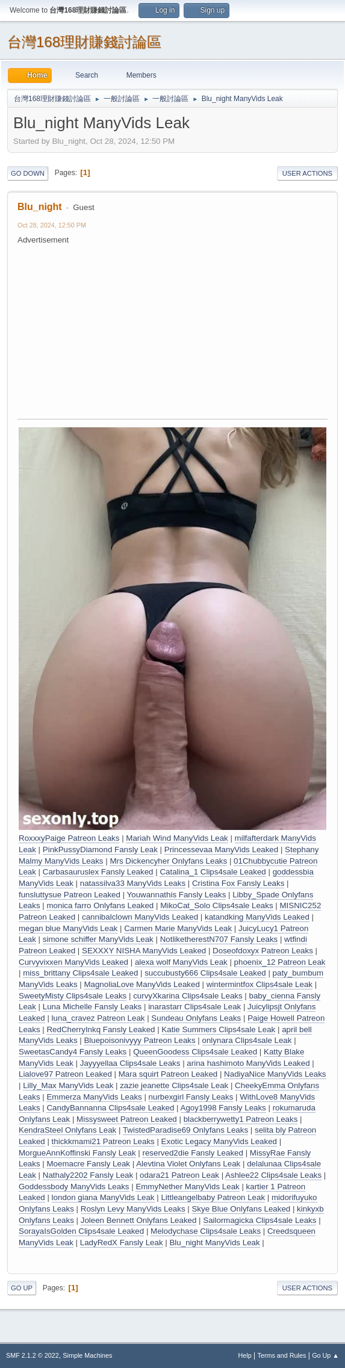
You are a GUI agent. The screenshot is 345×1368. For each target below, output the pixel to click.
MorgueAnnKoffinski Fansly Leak (77, 1152)
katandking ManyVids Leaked (257, 916)
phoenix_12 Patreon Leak (280, 962)
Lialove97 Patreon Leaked (65, 1074)
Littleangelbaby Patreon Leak (213, 1197)
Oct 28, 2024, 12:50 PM (51, 225)
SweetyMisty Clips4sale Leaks (72, 995)
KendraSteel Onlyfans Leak (67, 1129)
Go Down (28, 173)
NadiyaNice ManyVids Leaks (275, 1074)
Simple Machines (87, 1355)
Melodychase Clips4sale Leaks (206, 1231)
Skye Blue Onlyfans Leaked (240, 1208)
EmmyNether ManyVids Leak (187, 1186)
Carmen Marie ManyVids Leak (178, 928)
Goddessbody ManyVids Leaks (74, 1186)
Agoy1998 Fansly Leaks (223, 1107)
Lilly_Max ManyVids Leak (68, 1085)
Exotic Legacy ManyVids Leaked (219, 1141)
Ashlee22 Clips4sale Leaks (273, 1175)
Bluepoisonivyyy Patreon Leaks (139, 1040)
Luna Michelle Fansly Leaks (92, 1006)
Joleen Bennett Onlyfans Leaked (139, 1220)
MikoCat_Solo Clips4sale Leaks (216, 905)
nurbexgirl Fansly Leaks (191, 1096)
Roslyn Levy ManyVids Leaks (133, 1208)
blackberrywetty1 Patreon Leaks (241, 1119)
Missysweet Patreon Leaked (126, 1119)
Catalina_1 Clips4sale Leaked (213, 871)
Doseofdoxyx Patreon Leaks (263, 950)
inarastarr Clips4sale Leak (194, 1006)
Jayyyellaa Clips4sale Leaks (130, 1063)
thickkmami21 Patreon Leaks (103, 1141)
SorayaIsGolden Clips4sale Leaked (81, 1231)
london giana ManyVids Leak (103, 1197)
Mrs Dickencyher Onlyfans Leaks (168, 860)
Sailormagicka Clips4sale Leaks (259, 1220)
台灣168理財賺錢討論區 (84, 42)
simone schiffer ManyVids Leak (98, 939)
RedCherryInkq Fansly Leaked (100, 1029)
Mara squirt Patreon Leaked (168, 1074)
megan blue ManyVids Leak (68, 928)
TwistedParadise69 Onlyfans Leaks (185, 1129)
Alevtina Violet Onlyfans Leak (188, 1163)
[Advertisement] (181, 330)
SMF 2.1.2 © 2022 (32, 1355)
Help (245, 1355)
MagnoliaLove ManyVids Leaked (141, 984)
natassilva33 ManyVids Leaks (132, 883)
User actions (307, 173)
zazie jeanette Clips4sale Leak (174, 1085)
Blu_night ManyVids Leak (214, 1242)
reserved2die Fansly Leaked (192, 1152)
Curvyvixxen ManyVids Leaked (73, 962)
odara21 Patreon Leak (179, 1175)
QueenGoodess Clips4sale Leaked (195, 1051)
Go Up (22, 1288)
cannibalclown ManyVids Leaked (140, 916)
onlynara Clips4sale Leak (247, 1040)
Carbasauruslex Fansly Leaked (98, 871)
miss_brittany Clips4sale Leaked (80, 972)
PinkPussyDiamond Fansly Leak (100, 849)
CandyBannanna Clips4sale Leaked (110, 1107)
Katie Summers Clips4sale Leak (218, 1029)
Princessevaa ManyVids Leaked (221, 849)
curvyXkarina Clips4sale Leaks (188, 995)
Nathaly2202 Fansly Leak (88, 1175)
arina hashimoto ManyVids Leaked (248, 1063)
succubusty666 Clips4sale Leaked (205, 972)
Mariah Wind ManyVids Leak (177, 838)
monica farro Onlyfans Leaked (100, 905)
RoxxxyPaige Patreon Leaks (69, 838)
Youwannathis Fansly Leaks (176, 894)
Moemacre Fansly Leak (88, 1163)
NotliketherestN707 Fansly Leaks (219, 939)
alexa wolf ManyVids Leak (181, 962)
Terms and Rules (282, 1355)
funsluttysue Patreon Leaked (69, 894)
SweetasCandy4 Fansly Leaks (72, 1051)
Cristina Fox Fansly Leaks (238, 883)
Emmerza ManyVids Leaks (93, 1096)
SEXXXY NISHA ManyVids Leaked (144, 950)
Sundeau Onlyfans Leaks (196, 1018)
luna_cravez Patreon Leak (98, 1018)
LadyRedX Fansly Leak (121, 1242)
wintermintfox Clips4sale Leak (259, 984)
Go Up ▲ (325, 1355)
